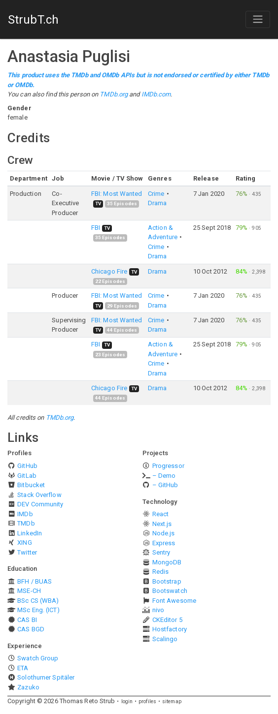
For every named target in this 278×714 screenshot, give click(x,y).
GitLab (26, 475)
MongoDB (167, 562)
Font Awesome (174, 600)
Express (163, 543)
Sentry (161, 552)
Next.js (162, 524)
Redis (160, 571)
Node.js (163, 533)
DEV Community (40, 504)
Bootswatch (169, 590)
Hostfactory (169, 629)
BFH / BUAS (34, 581)
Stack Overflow (39, 494)
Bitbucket (31, 485)
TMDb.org (114, 94)
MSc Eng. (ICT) (38, 610)
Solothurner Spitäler (45, 677)
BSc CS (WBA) (38, 600)
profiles (147, 701)
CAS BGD (30, 629)
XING (24, 542)
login (127, 701)
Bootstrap (166, 581)
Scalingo (165, 639)
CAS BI (27, 619)
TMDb (26, 523)
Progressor (168, 465)
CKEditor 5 (167, 619)
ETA (22, 668)
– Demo (164, 475)
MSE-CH (29, 590)
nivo (158, 610)
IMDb (25, 514)
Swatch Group (37, 658)
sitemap (171, 701)
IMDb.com (156, 94)
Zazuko (28, 687)
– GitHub (165, 485)
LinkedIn (29, 533)
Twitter (27, 552)
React (160, 514)
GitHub (27, 465)
